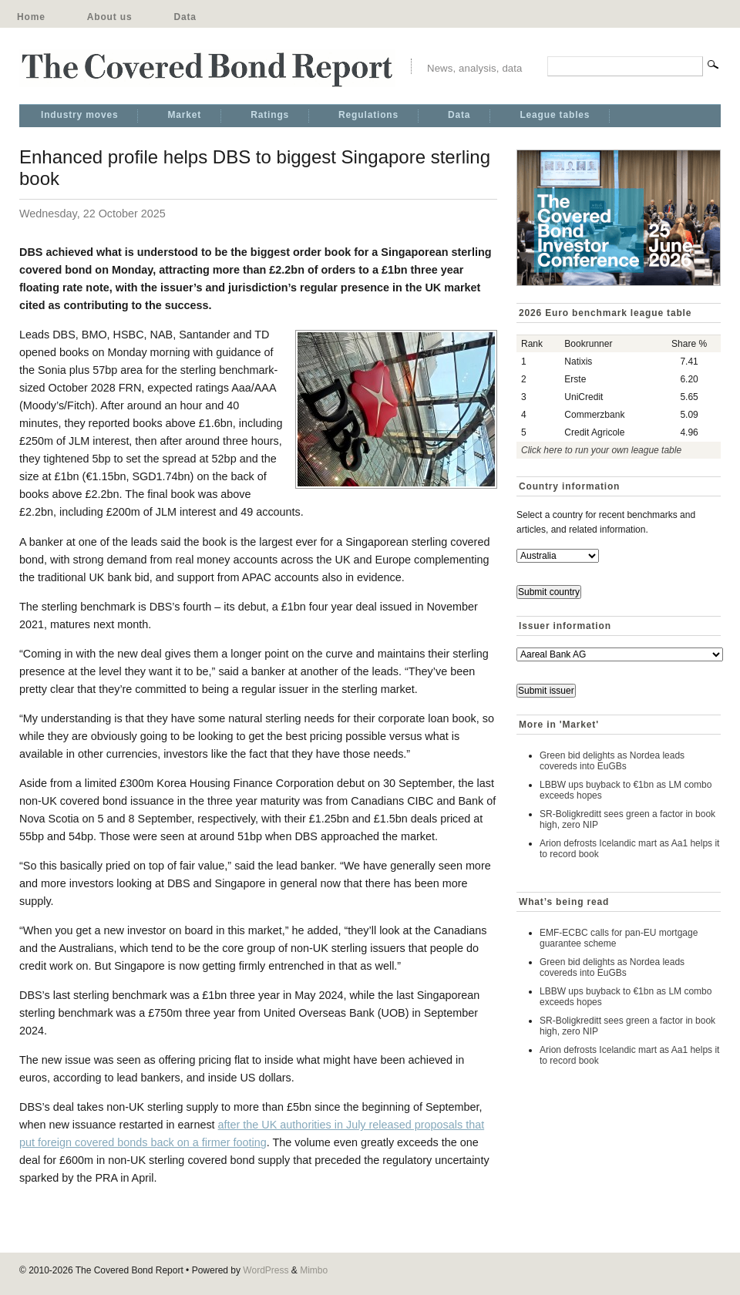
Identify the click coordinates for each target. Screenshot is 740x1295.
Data (184, 17)
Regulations (368, 114)
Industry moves (79, 114)
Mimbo (314, 1270)
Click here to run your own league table (601, 450)
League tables (555, 114)
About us (110, 17)
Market (184, 114)
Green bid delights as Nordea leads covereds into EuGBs (612, 761)
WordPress (265, 1270)
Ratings (270, 114)
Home (31, 17)
